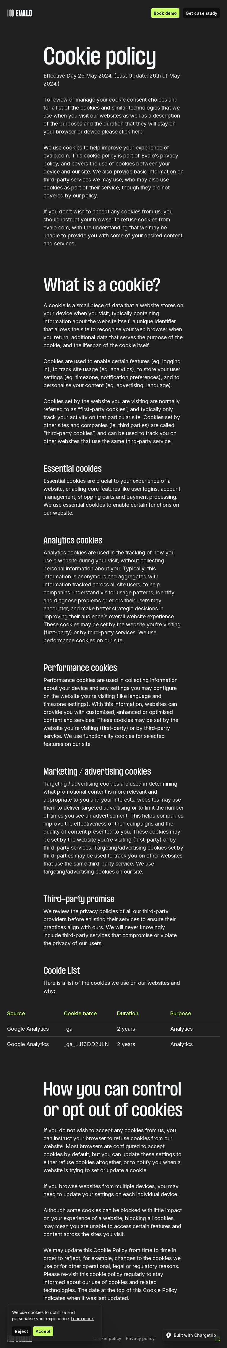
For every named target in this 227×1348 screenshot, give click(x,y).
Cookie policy (107, 1338)
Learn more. (82, 1318)
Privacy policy (140, 1338)
